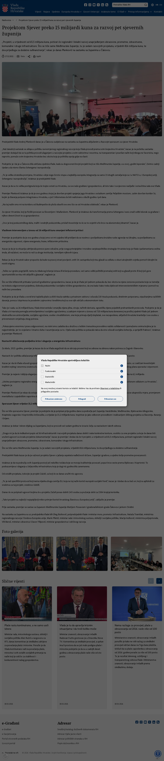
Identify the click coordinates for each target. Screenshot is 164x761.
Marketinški (50, 382)
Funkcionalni (50, 371)
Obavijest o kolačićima (109, 388)
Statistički (49, 377)
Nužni (47, 366)
